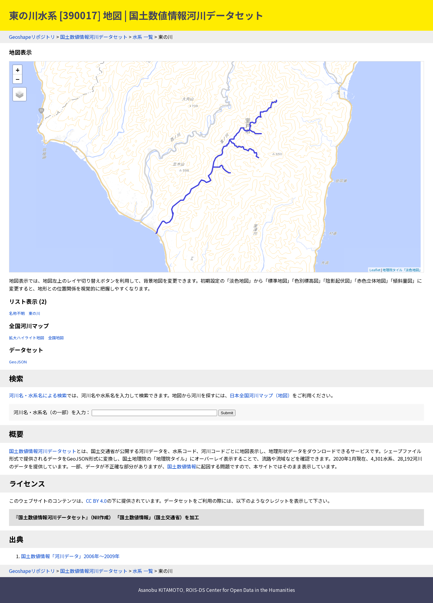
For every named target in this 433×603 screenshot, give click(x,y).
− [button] (18, 78)
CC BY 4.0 (96, 500)
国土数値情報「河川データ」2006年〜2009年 (70, 556)
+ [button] (18, 69)
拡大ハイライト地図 (26, 337)
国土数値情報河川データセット (93, 36)
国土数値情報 (181, 466)
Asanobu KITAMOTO (160, 589)
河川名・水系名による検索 (38, 395)
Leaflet (375, 269)
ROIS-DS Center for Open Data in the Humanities (240, 589)
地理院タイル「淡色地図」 (402, 269)
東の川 (34, 313)
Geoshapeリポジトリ (32, 36)
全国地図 (56, 337)
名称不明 (17, 313)
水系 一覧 (143, 36)
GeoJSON (18, 362)
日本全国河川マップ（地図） (261, 395)
